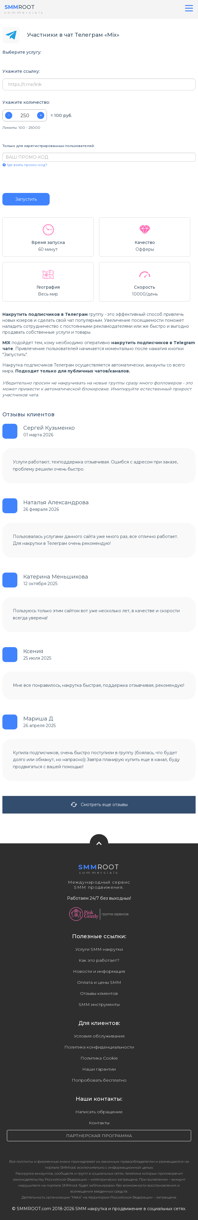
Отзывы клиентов (99, 993)
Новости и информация (99, 971)
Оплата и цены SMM (99, 982)
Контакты (99, 1122)
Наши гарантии (99, 1069)
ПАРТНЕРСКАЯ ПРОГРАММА (99, 1135)
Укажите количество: (26, 102)
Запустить (26, 199)
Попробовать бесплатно (99, 1080)
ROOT (19, 7)
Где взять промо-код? (24, 165)
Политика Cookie (99, 1058)
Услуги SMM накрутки (99, 949)
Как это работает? (99, 960)
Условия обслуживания (99, 1036)
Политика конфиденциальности (99, 1047)
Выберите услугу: (21, 52)
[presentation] (38, 180)
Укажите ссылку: (21, 71)
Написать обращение (99, 1111)
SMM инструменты (99, 1004)
